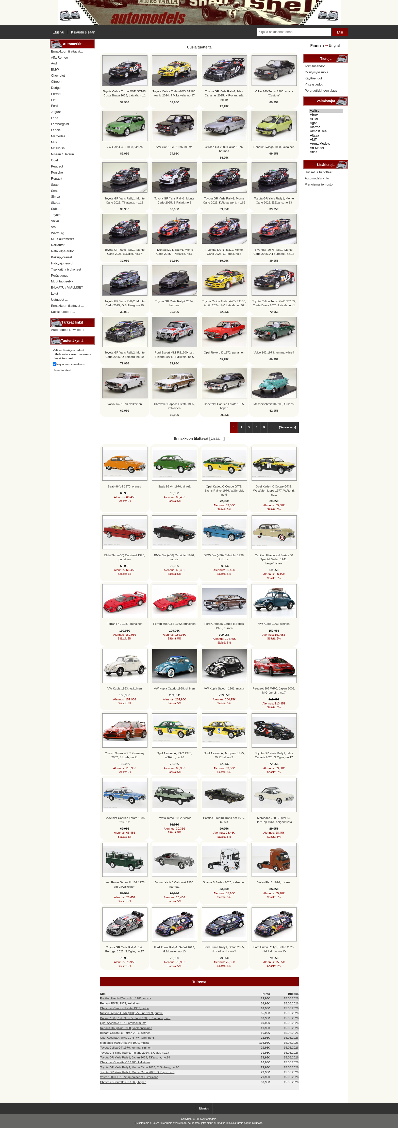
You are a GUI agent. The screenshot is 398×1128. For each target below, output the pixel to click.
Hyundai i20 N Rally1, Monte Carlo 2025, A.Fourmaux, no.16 (274, 251)
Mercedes (58, 136)
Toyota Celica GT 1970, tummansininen (126, 1047)
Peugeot (57, 166)
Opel (54, 160)
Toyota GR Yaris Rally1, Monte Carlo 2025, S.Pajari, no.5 (174, 200)
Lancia (56, 130)
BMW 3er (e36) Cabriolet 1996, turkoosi (224, 557)
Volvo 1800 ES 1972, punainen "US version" (129, 1077)
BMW (55, 69)
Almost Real (326, 131)
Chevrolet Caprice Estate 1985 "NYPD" (125, 819)
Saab (55, 185)
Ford (54, 106)
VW (53, 227)
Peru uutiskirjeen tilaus (321, 90)
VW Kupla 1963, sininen (274, 623)
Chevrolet (58, 75)
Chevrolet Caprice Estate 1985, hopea (224, 406)
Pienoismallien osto (319, 184)
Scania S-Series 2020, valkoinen (224, 882)
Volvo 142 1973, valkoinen (124, 404)
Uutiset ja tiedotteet (318, 172)
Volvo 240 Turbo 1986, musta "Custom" (274, 93)
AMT (326, 140)
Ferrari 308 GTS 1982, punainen (174, 623)
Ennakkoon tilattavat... (67, 51)
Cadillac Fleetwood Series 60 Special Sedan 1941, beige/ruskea (274, 559)
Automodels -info (317, 178)
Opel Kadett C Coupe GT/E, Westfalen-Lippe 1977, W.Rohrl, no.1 (273, 490)
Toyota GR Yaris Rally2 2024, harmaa (174, 303)
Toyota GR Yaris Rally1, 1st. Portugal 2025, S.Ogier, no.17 (124, 949)
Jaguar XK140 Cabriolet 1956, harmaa (174, 884)
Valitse (326, 111)
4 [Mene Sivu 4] (256, 427)
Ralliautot (57, 245)
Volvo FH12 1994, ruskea (273, 882)
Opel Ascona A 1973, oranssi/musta (123, 1022)
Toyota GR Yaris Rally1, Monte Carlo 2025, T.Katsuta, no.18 (124, 200)
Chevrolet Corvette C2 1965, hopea (123, 1082)
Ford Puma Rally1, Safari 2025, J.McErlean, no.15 (273, 949)
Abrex (326, 115)
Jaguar (56, 112)
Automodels (209, 1119)
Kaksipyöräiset (61, 257)
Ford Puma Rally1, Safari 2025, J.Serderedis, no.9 (224, 949)
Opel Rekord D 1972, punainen (224, 352)
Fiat (53, 100)
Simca (55, 196)
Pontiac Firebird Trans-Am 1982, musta (125, 998)
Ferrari (56, 94)
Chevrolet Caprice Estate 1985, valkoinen (174, 406)
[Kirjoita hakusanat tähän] (294, 32)
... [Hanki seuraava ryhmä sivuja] (272, 427)
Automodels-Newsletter (68, 330)
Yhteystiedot (313, 84)
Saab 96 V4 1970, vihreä (174, 486)
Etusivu (58, 32)
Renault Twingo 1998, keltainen (273, 146)
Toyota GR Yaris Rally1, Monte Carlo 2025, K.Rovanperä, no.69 (224, 200)
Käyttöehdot (313, 78)
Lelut (54, 293)
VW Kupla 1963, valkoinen (124, 688)
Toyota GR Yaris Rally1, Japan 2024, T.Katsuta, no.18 (135, 1057)
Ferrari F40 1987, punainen (125, 623)
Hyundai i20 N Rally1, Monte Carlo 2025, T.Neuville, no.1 (174, 251)
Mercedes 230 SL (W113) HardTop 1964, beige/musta (274, 819)
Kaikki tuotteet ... (63, 312)
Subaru (56, 209)
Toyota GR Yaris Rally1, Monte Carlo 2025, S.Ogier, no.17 (124, 251)
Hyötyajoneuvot (62, 263)
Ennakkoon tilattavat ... (67, 306)
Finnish (317, 45)
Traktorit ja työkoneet (66, 269)
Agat (326, 123)
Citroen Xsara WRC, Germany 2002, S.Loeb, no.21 (124, 755)
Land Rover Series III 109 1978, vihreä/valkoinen (124, 884)
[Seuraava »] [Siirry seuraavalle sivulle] (287, 427)
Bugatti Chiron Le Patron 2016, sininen (125, 1032)
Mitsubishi (58, 148)
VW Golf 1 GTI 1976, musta (174, 146)
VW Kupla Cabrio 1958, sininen (174, 688)
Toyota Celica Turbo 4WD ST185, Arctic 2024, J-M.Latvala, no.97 (174, 93)
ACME (326, 119)
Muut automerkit (62, 239)
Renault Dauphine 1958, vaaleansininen (126, 1028)
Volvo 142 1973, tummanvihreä (274, 352)
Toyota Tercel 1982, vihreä (174, 817)
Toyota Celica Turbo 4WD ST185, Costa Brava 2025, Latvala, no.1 (124, 93)
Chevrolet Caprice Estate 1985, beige (124, 1008)
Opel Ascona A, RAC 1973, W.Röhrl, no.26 (174, 755)
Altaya (326, 135)
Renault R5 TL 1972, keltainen (120, 1003)
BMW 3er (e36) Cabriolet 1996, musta (174, 557)
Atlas (326, 152)
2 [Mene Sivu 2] (241, 427)
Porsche (57, 172)
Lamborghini (60, 124)
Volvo (55, 221)
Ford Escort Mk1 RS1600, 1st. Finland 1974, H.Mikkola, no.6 (174, 354)
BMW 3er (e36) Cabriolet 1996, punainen (124, 557)
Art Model (326, 148)
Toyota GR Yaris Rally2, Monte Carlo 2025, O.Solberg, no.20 (124, 303)
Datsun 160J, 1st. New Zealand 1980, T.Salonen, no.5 (135, 1018)
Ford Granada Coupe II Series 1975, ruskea (224, 625)
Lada (54, 118)
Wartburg (57, 233)
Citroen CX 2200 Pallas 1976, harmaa (224, 149)
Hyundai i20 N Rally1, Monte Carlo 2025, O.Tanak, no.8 (224, 251)
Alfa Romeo (59, 57)
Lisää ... (216, 438)
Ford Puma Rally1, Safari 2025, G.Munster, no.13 (174, 949)
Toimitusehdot (315, 66)
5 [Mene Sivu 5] (264, 427)
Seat (54, 191)
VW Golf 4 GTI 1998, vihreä (125, 146)
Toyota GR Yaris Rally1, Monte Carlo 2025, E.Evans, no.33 (274, 200)
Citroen (56, 81)
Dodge (56, 88)
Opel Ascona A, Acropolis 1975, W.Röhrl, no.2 (224, 755)
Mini (54, 142)
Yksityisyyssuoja (316, 72)
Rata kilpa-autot (62, 251)
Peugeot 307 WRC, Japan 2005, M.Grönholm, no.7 (274, 690)
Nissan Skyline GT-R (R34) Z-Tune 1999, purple (131, 1013)
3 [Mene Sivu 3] (249, 427)
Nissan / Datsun (62, 154)
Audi (54, 63)
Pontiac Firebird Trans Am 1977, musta (224, 819)
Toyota (56, 215)
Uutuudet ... (59, 299)
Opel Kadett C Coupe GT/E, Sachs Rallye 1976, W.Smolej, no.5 (224, 490)
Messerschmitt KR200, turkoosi (274, 404)
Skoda (55, 203)
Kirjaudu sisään (83, 32)
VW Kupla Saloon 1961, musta (224, 688)
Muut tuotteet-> (62, 281)
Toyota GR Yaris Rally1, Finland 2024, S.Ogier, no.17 (134, 1052)
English (335, 45)
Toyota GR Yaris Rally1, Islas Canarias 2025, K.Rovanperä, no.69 (224, 95)
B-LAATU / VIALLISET (67, 287)
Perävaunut (59, 275)
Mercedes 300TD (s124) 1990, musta (124, 1042)
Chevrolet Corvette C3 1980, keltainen (125, 1062)
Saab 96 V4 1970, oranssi (124, 486)
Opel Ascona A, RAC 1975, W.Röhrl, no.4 (127, 1037)
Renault (56, 178)
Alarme (326, 127)
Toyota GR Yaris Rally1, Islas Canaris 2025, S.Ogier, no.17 (274, 755)
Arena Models (326, 144)
